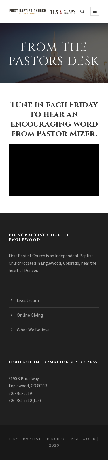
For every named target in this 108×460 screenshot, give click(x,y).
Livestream (28, 300)
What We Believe (33, 330)
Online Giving (30, 315)
